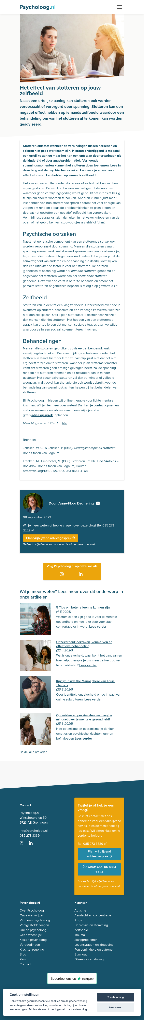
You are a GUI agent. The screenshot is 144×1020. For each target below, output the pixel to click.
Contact (25, 964)
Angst (78, 920)
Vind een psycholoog (35, 920)
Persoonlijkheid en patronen (94, 949)
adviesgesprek (42, 415)
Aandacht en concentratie (92, 915)
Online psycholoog (33, 930)
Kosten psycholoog (33, 939)
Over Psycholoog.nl (33, 910)
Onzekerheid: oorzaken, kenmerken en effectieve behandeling (84, 644)
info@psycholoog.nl (34, 830)
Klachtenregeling (32, 949)
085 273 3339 (30, 835)
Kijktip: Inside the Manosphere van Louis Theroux (85, 683)
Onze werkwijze (31, 915)
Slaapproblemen (86, 939)
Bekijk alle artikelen (33, 752)
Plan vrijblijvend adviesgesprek (50, 538)
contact (99, 405)
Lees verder (97, 626)
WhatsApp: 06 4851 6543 (99, 869)
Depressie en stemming (91, 925)
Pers (23, 959)
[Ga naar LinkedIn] (81, 574)
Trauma (79, 934)
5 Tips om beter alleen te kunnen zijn (83, 607)
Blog (23, 954)
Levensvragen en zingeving (94, 944)
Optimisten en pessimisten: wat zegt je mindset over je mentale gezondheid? (84, 717)
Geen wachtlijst (31, 934)
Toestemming (115, 997)
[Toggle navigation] (119, 7)
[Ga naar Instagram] (62, 574)
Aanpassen (115, 1007)
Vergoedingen (30, 944)
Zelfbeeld (81, 930)
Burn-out (80, 954)
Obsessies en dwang (89, 959)
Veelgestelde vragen (34, 925)
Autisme (80, 910)
